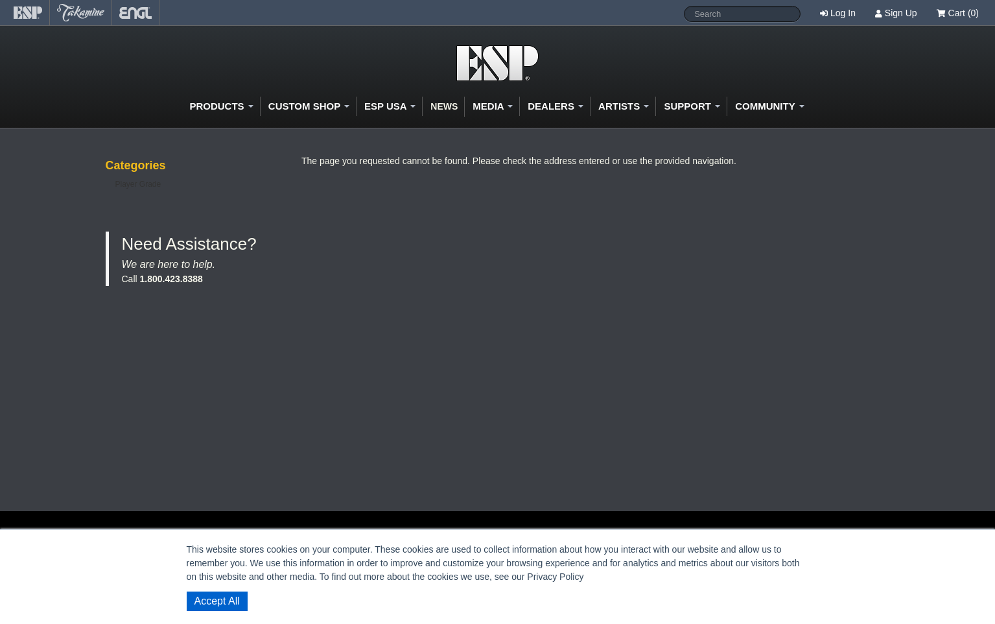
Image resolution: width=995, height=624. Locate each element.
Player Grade (138, 184)
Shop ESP (497, 63)
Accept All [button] (217, 600)
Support (692, 106)
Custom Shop (308, 106)
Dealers (555, 106)
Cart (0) (958, 13)
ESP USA (390, 106)
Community (769, 106)
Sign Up (901, 13)
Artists (623, 106)
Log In (843, 13)
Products (221, 106)
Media (493, 106)
